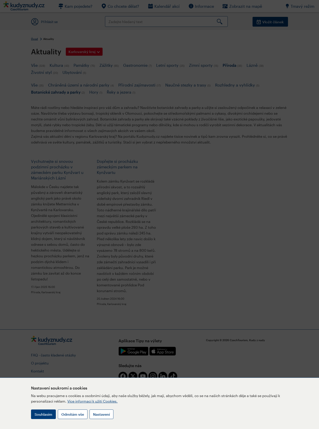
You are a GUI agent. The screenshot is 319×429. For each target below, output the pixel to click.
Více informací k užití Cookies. (92, 401)
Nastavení (101, 414)
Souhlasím (43, 414)
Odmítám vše (72, 414)
